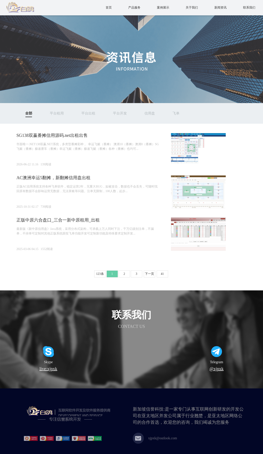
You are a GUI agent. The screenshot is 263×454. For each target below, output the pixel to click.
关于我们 (192, 7)
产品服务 (134, 7)
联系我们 (249, 7)
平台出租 (88, 113)
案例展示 (163, 7)
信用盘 (149, 113)
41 (162, 273)
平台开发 (120, 113)
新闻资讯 (220, 7)
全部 (28, 113)
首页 (109, 7)
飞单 (175, 113)
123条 (100, 273)
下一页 (149, 273)
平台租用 (57, 113)
